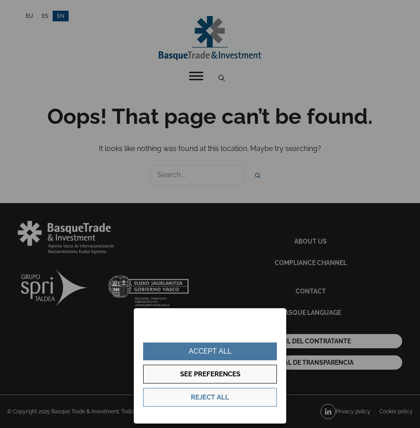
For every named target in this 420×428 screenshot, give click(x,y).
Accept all (210, 351)
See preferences (210, 374)
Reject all (210, 397)
